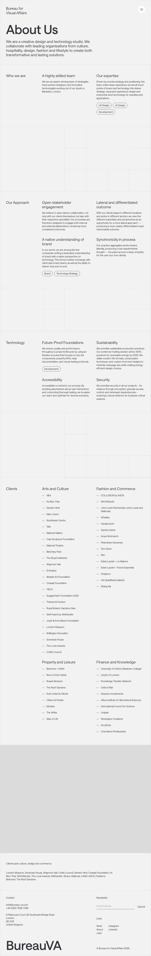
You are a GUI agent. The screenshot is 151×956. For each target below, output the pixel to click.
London (10, 918)
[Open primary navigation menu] (141, 9)
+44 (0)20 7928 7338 (17, 908)
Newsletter (102, 897)
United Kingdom (14, 924)
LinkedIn (113, 929)
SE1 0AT (10, 921)
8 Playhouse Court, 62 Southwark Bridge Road (30, 914)
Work (99, 925)
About (99, 929)
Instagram (114, 925)
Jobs (99, 933)
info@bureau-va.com (17, 904)
